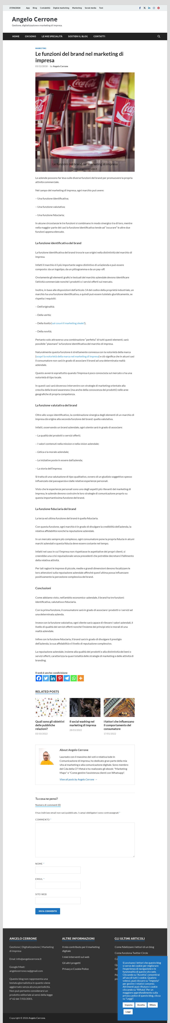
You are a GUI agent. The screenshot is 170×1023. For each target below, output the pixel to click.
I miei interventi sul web (75, 956)
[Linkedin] (53, 678)
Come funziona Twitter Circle (131, 952)
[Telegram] (67, 678)
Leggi (128, 1011)
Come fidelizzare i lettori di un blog (134, 946)
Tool (101, 8)
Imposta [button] (128, 1005)
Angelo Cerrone (34, 19)
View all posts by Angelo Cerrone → (78, 779)
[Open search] (158, 36)
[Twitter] (46, 678)
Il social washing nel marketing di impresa (83, 723)
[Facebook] (39, 678)
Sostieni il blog (78, 36)
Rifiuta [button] (153, 1005)
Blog (35, 8)
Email (39, 879)
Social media (90, 8)
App (28, 8)
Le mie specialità (52, 36)
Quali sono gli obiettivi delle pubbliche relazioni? (49, 725)
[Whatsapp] (74, 678)
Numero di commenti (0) (48, 805)
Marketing (77, 8)
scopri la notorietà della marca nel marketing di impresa (67, 356)
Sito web (41, 894)
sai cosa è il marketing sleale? (68, 323)
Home (15, 36)
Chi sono (30, 36)
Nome (39, 863)
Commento (43, 819)
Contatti (99, 36)
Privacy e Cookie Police (75, 968)
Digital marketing (61, 8)
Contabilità (45, 8)
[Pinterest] (60, 678)
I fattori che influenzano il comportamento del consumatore (119, 725)
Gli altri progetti (71, 962)
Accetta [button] (141, 1005)
